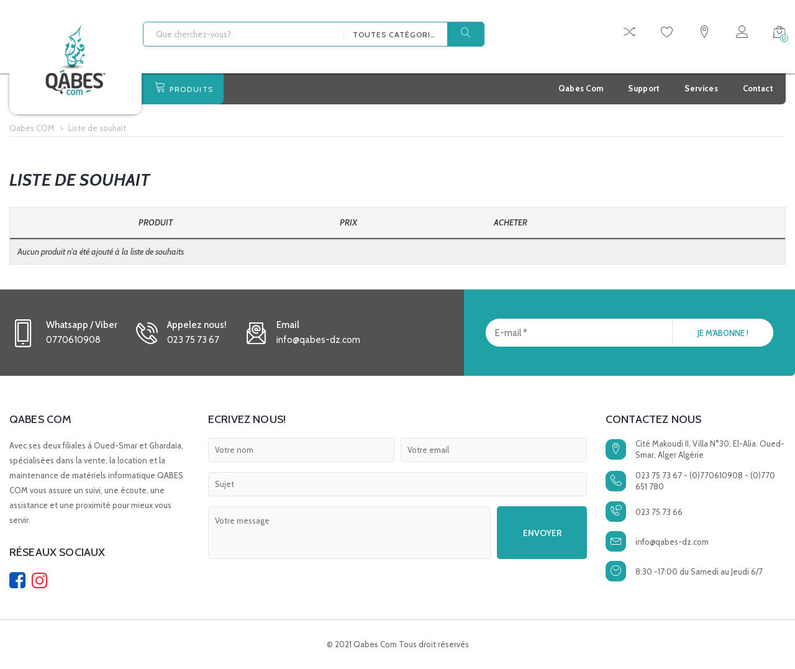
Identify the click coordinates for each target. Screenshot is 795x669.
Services (700, 88)
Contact (758, 88)
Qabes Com (581, 88)
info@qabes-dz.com (672, 542)
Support (644, 88)
